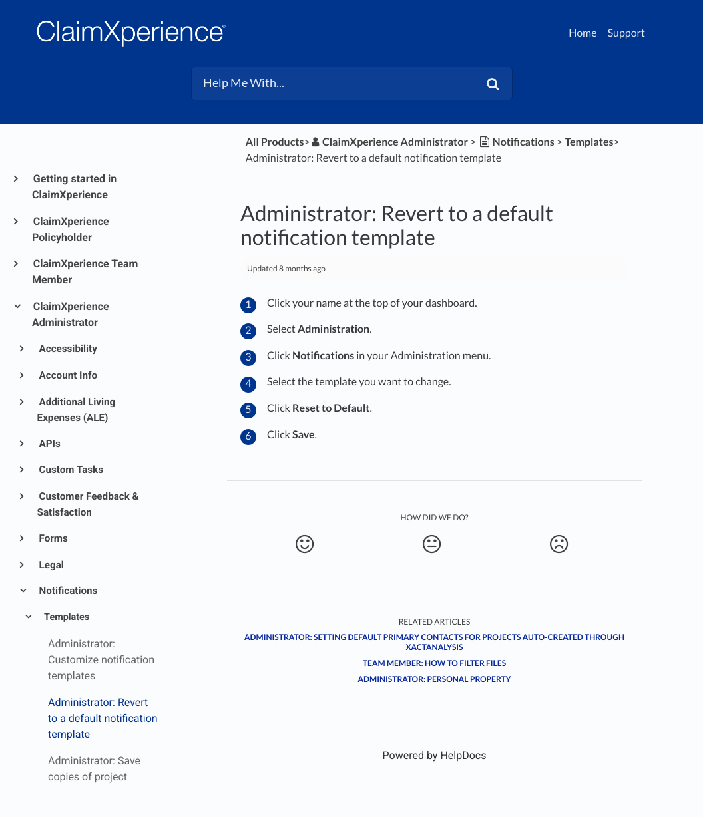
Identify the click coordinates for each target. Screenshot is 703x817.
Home (583, 33)
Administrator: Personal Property (434, 679)
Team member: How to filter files (434, 663)
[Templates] (589, 142)
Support (626, 33)
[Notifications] (516, 142)
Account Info (67, 375)
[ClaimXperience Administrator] (389, 142)
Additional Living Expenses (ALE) (76, 410)
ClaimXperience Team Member (85, 271)
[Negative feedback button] (559, 544)
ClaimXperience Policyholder (70, 229)
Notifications (67, 591)
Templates (65, 617)
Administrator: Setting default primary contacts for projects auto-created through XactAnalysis (434, 642)
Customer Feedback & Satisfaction (88, 504)
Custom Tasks (70, 470)
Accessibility (67, 349)
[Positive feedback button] (304, 544)
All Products (275, 142)
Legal (50, 565)
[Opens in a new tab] (435, 755)
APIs (49, 444)
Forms (52, 538)
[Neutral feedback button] (431, 544)
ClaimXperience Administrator (70, 314)
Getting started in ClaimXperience (74, 186)
